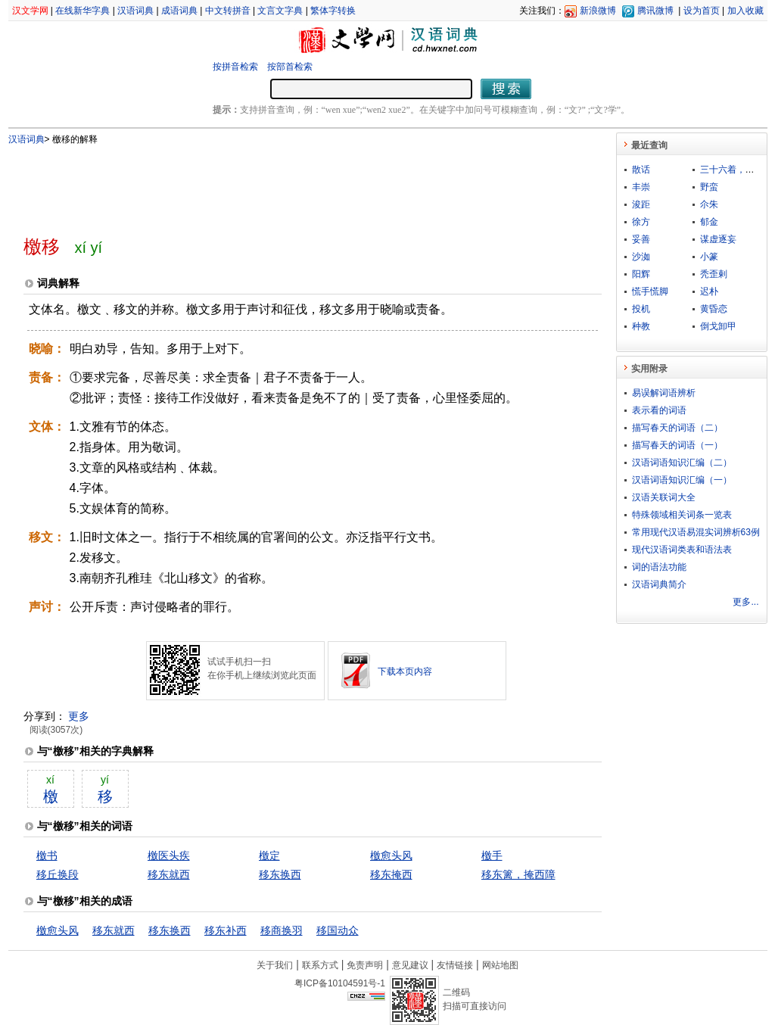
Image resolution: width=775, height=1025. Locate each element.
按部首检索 (290, 66)
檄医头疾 (169, 855)
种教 (641, 326)
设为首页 (701, 10)
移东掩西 (391, 874)
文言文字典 (280, 10)
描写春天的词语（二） (677, 427)
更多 (78, 716)
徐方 (641, 222)
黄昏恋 (713, 309)
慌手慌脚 (650, 291)
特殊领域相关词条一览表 (682, 514)
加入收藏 (745, 10)
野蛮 (709, 187)
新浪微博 (598, 10)
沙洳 (641, 256)
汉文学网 (30, 10)
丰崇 (641, 187)
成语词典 (179, 10)
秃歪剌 (713, 274)
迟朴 (709, 291)
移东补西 (225, 930)
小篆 (709, 256)
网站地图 (500, 965)
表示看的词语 (659, 410)
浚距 (641, 204)
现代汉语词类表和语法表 (682, 549)
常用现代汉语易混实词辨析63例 (696, 532)
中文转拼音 (228, 10)
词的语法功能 (659, 567)
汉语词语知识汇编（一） (682, 480)
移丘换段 (57, 874)
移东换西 (280, 874)
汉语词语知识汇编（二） (682, 462)
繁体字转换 (333, 10)
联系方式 (320, 965)
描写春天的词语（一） (677, 445)
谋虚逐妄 (718, 239)
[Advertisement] (287, 184)
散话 (641, 169)
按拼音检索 (235, 66)
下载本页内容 (405, 671)
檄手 (492, 855)
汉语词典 (135, 10)
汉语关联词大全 (664, 497)
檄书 (47, 855)
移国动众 (337, 930)
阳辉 (641, 274)
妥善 (641, 239)
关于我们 (275, 965)
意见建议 (410, 965)
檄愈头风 (391, 855)
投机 (641, 309)
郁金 (709, 222)
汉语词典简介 (659, 584)
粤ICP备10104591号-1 (339, 983)
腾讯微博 (655, 10)
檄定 (269, 855)
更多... (745, 602)
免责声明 (365, 965)
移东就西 (169, 874)
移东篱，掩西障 (518, 874)
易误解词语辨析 (664, 393)
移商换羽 (281, 930)
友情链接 (455, 965)
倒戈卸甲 (718, 326)
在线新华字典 (82, 10)
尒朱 (709, 204)
